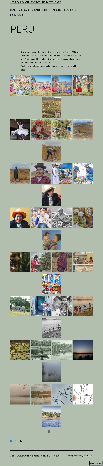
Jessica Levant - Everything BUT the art (35, 2)
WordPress (87, 456)
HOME (13, 10)
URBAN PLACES (39, 10)
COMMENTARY (17, 15)
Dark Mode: (95, 463)
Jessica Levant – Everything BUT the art (36, 455)
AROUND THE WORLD (63, 10)
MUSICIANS (24, 10)
